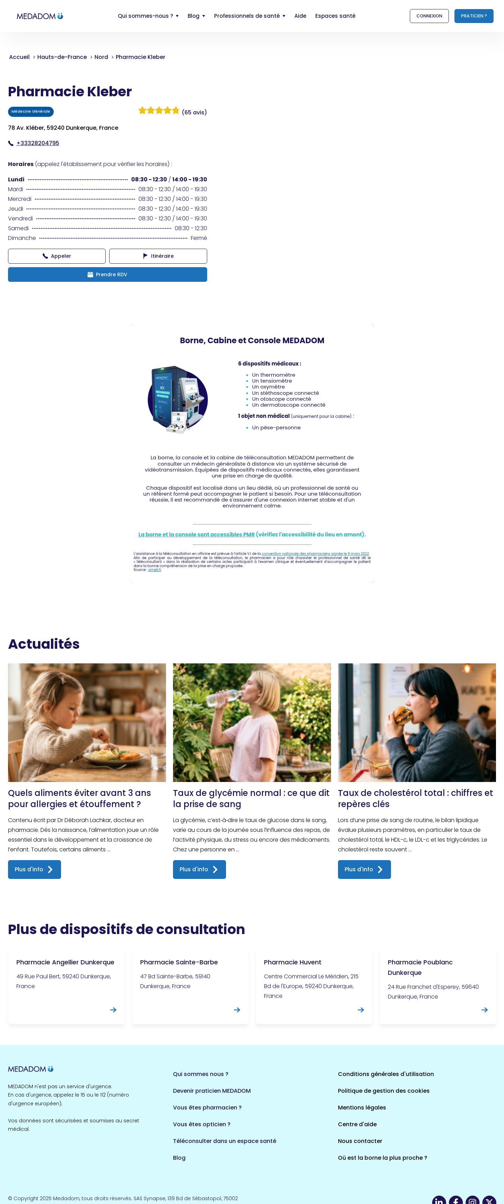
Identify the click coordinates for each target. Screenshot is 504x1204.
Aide (300, 16)
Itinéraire (158, 256)
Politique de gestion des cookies (384, 1091)
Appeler (57, 256)
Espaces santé (335, 16)
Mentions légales (362, 1108)
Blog (179, 1158)
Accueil (19, 57)
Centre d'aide (357, 1124)
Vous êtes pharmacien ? (207, 1108)
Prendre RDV (107, 274)
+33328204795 (33, 143)
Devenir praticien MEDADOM (212, 1091)
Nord (101, 57)
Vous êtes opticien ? (202, 1124)
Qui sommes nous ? (200, 1074)
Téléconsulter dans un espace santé (224, 1141)
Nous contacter (360, 1141)
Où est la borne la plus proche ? (382, 1158)
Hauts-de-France (62, 57)
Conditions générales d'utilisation (386, 1074)
